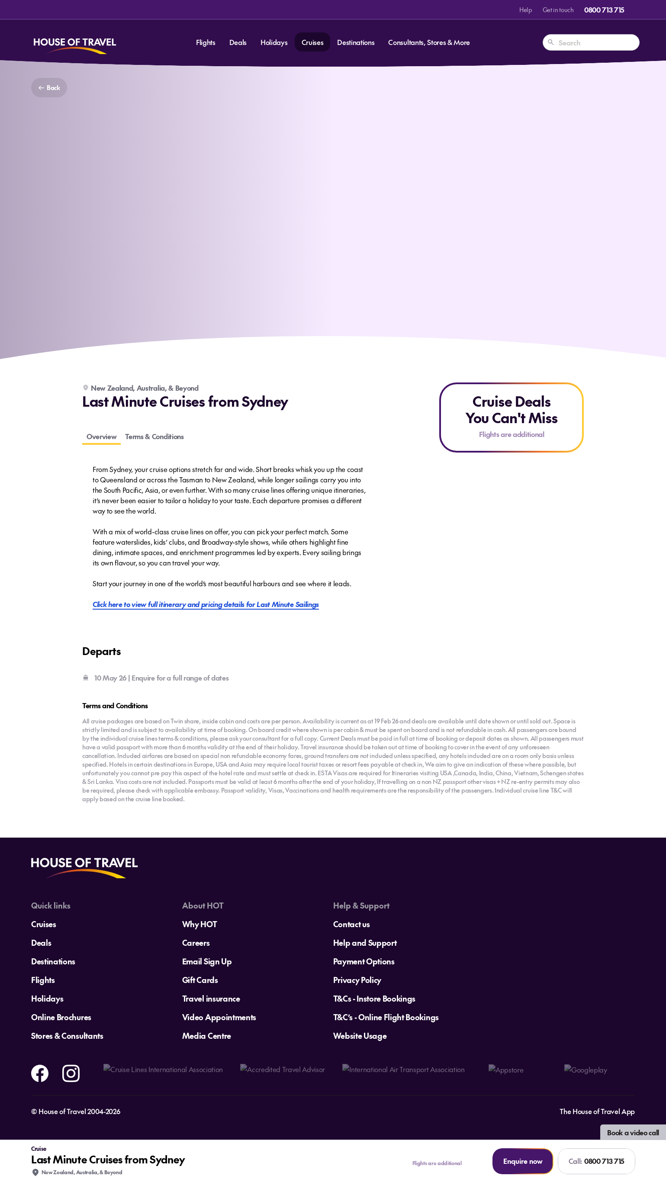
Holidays (274, 42)
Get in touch (558, 9)
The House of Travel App (597, 1111)
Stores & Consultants (67, 1035)
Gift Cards (200, 979)
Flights (206, 42)
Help (525, 9)
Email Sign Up (207, 961)
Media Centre (206, 1035)
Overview (101, 436)
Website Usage (360, 1035)
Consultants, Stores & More (429, 42)
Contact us (351, 924)
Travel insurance (211, 998)
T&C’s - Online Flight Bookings (386, 1017)
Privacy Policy (357, 979)
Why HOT (199, 924)
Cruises (313, 42)
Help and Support (365, 942)
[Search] (551, 42)
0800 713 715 (604, 9)
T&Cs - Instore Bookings (374, 998)
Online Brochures (61, 1017)
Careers (196, 942)
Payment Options (364, 961)
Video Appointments (219, 1017)
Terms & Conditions (154, 436)
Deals (238, 42)
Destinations (355, 42)
